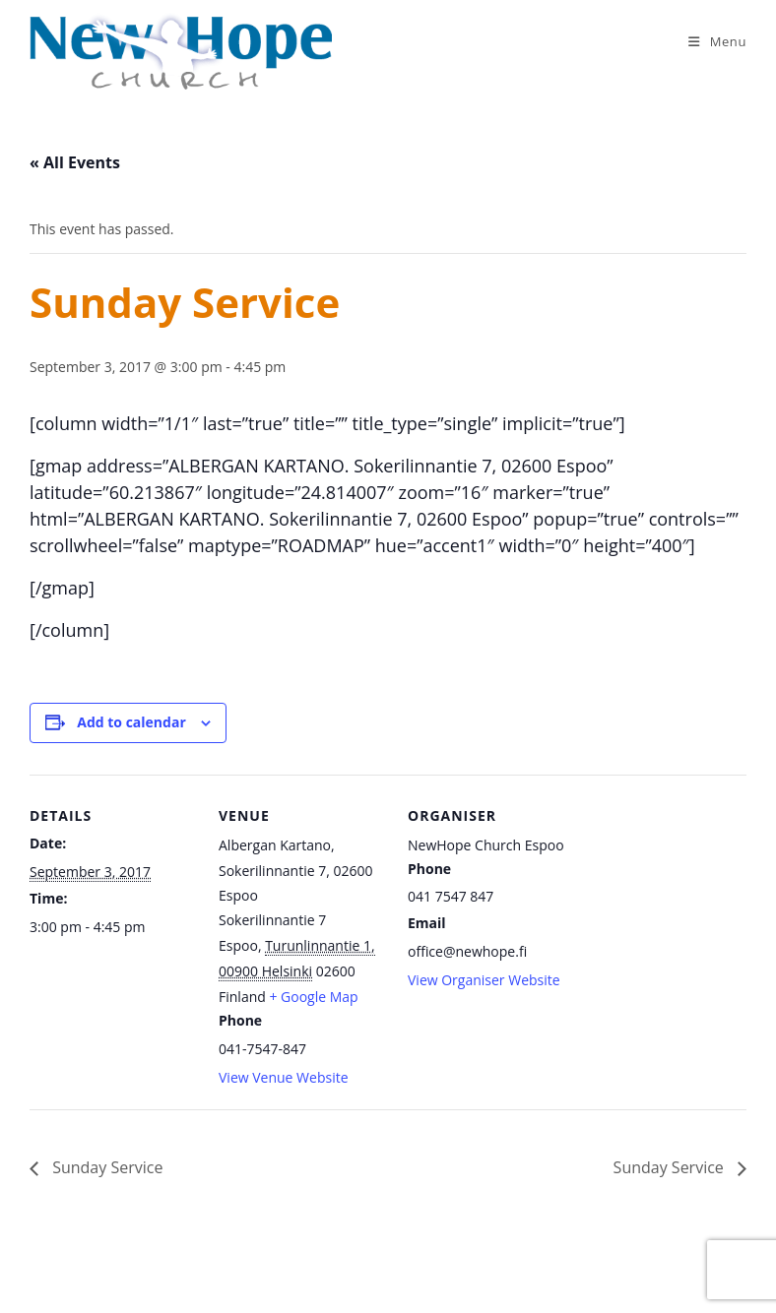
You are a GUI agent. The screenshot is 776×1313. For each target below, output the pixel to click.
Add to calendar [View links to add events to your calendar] (131, 722)
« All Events (75, 162)
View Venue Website (284, 1077)
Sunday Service (105, 1167)
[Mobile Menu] (717, 41)
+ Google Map (313, 996)
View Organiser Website (484, 979)
